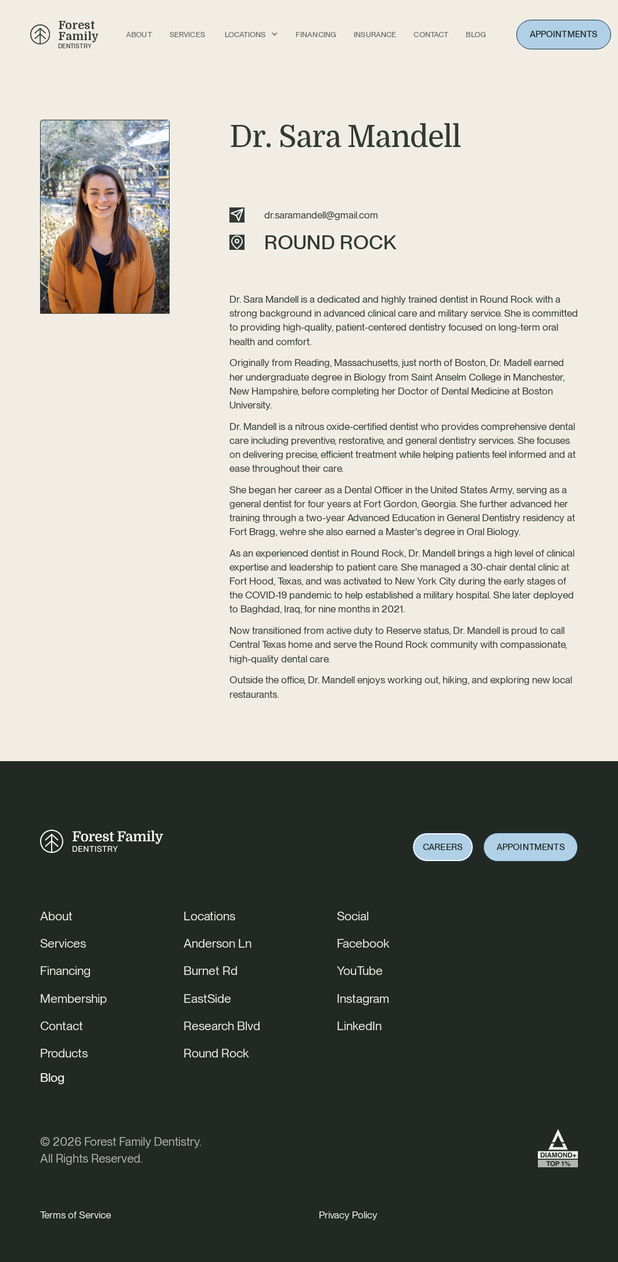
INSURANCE (375, 34)
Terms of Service (75, 1215)
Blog (52, 1077)
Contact (431, 34)
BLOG (476, 34)
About (139, 34)
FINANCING (316, 34)
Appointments (564, 34)
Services (187, 34)
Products (64, 1052)
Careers (443, 847)
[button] (251, 34)
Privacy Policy (348, 1215)
